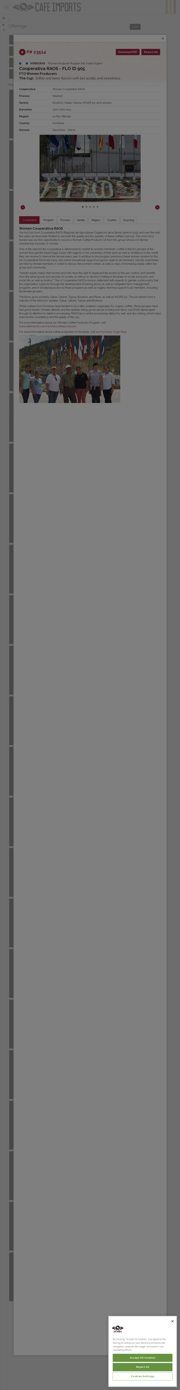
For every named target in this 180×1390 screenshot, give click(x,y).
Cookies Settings (142, 1376)
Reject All (142, 1367)
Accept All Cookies (143, 1357)
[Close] (172, 1321)
